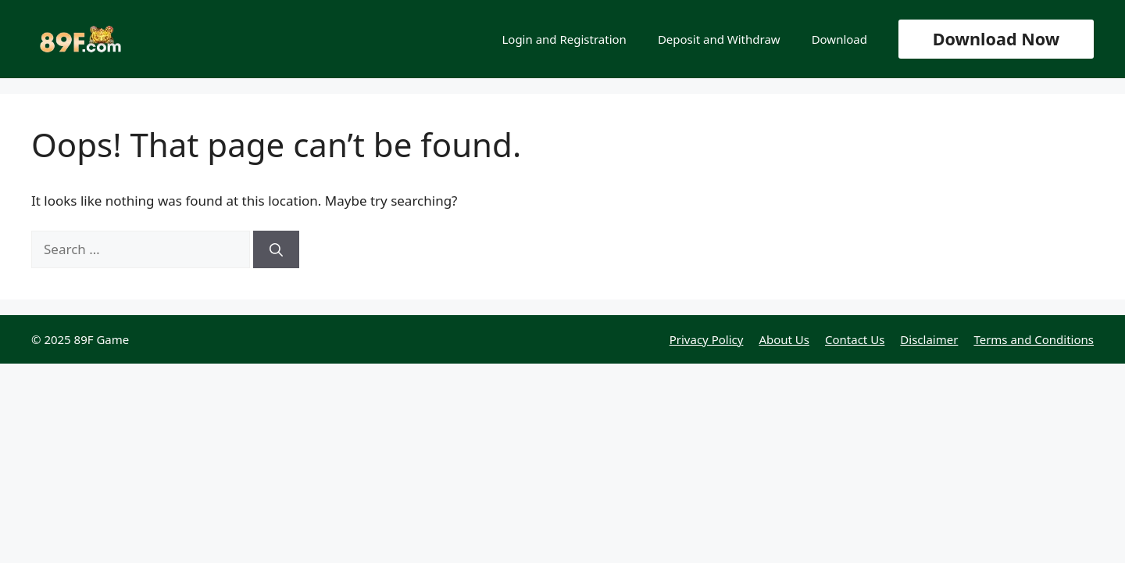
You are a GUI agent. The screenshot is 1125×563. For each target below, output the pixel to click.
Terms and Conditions (1033, 339)
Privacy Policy (707, 339)
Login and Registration (564, 39)
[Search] (276, 249)
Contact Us (854, 339)
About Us (784, 339)
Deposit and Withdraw (719, 39)
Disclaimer (929, 339)
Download (839, 39)
